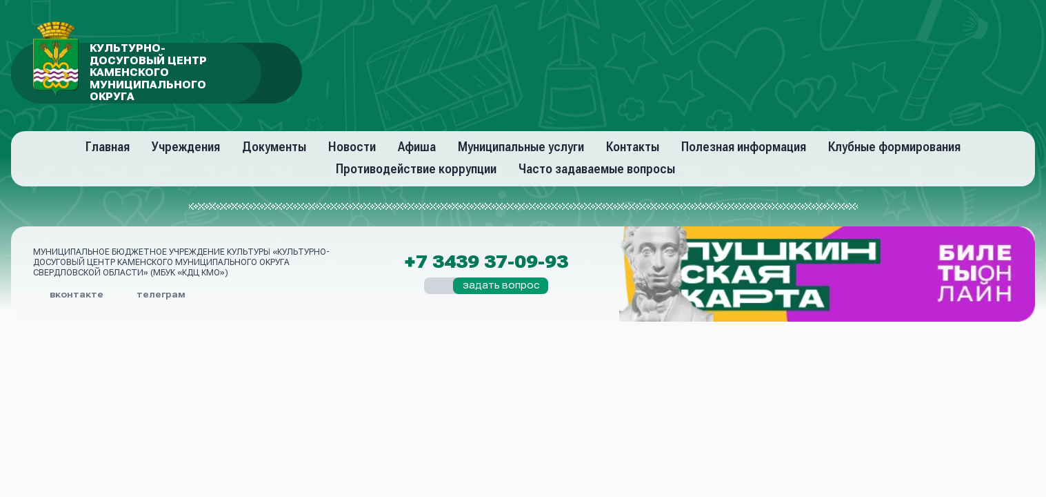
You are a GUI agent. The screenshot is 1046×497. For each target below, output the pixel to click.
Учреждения (186, 146)
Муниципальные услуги (521, 146)
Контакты (632, 146)
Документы (274, 146)
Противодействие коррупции (416, 169)
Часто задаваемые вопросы (597, 169)
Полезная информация (743, 146)
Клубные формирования (894, 146)
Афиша (417, 146)
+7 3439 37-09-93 (486, 262)
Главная (108, 146)
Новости (352, 146)
